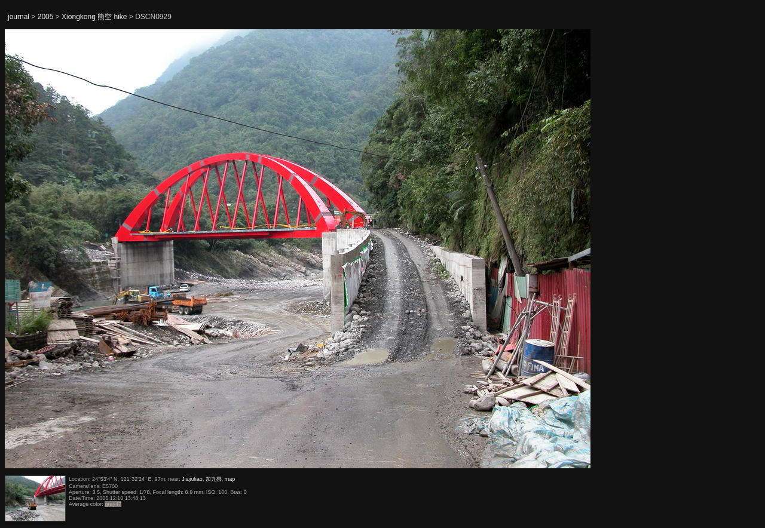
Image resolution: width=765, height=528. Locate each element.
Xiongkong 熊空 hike (94, 17)
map (230, 479)
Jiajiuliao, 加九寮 (202, 479)
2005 (46, 17)
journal (18, 17)
